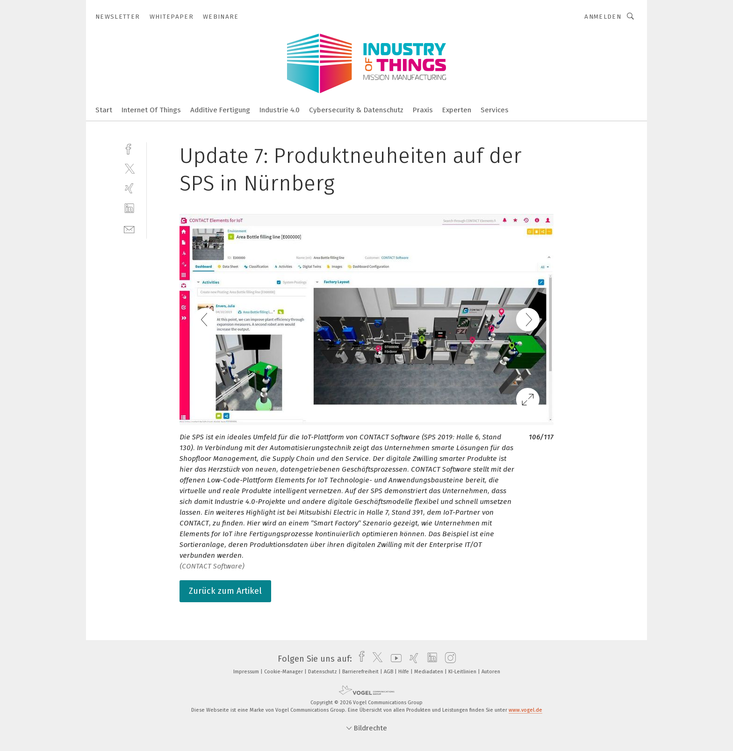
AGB (389, 672)
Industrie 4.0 (279, 110)
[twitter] (129, 168)
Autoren (490, 672)
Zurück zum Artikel (225, 591)
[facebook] (129, 148)
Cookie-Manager (284, 672)
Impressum (246, 672)
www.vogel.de (525, 710)
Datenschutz (323, 672)
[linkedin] (129, 208)
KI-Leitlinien (463, 672)
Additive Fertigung (220, 110)
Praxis (423, 110)
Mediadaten (429, 672)
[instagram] (448, 659)
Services (495, 110)
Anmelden (602, 17)
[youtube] (394, 659)
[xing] (129, 188)
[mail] (129, 228)
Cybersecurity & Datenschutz (356, 110)
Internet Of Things (151, 110)
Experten (456, 110)
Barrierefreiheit (361, 672)
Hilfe (404, 672)
